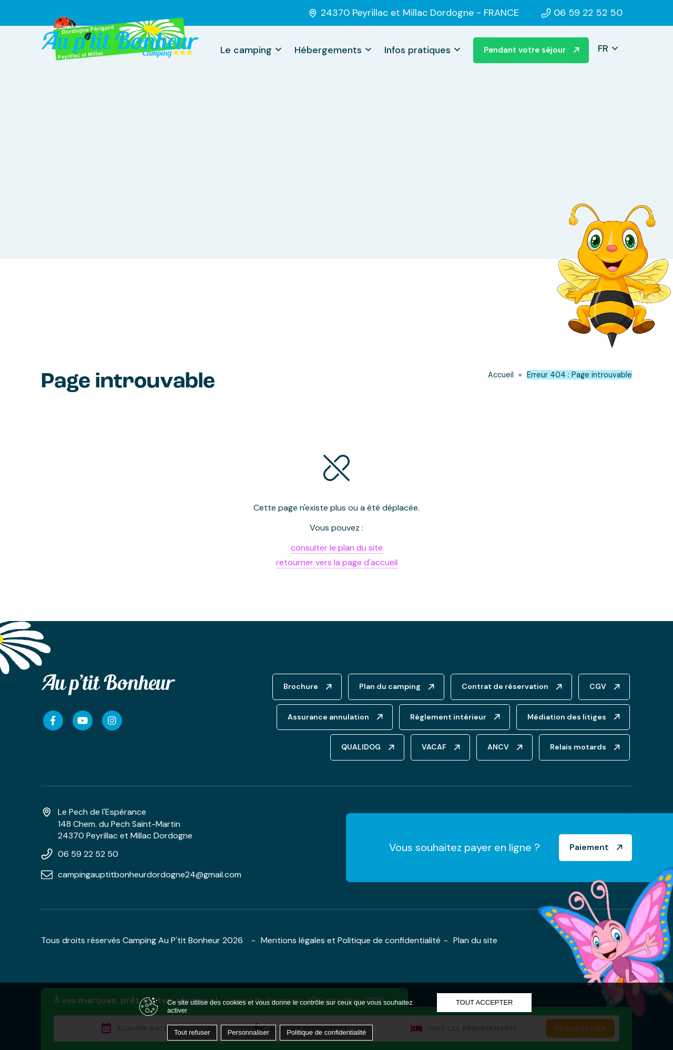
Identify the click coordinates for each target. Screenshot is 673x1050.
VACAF (434, 747)
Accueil (501, 374)
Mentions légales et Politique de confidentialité (351, 940)
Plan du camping (390, 686)
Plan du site (475, 940)
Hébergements (328, 50)
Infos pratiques (417, 50)
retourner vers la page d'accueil (336, 562)
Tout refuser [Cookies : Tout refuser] (192, 1032)
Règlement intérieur (448, 717)
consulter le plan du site (337, 547)
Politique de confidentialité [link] (326, 1032)
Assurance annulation (328, 717)
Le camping (246, 50)
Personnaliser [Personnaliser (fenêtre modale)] (249, 1032)
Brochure (300, 686)
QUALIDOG (361, 747)
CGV (597, 686)
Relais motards (578, 747)
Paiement (589, 847)
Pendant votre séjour (525, 50)
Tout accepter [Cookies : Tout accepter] (484, 1002)
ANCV (498, 747)
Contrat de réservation (505, 686)
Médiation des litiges (566, 717)
